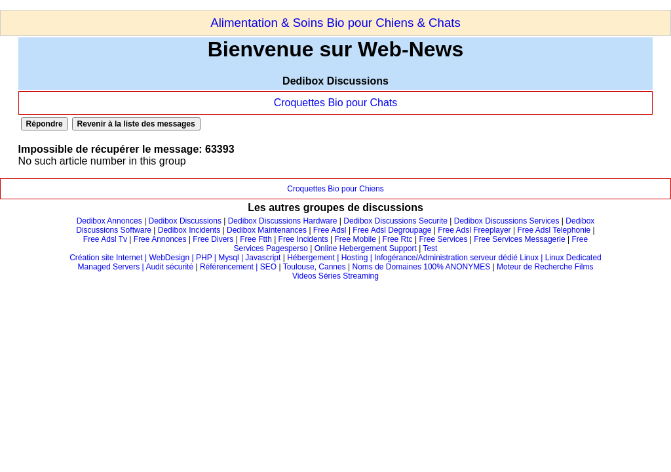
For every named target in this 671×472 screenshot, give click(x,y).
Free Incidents (303, 239)
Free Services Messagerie (519, 239)
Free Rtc (398, 239)
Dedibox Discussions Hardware (282, 221)
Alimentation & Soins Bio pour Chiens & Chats (335, 23)
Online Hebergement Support (366, 248)
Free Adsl (330, 230)
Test (430, 248)
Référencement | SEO (239, 266)
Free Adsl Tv (105, 239)
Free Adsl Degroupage (392, 230)
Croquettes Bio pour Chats (336, 102)
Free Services (443, 239)
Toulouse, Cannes (314, 266)
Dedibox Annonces (109, 221)
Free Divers (213, 239)
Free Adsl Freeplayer (474, 230)
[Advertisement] (238, 5)
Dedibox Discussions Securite (395, 221)
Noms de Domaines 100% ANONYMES (422, 266)
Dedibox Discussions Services (507, 221)
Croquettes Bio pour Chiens (335, 188)
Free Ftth (256, 239)
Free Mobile (354, 239)
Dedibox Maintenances (267, 230)
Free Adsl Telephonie (553, 230)
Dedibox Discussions (185, 221)
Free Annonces (160, 239)
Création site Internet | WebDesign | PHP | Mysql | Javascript (174, 257)
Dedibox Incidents (189, 230)
